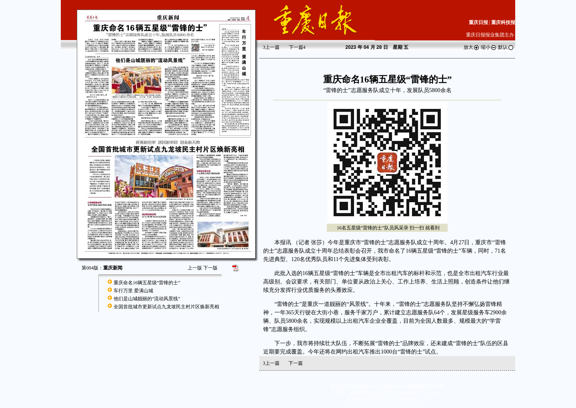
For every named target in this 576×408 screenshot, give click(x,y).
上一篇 (271, 47)
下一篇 (297, 47)
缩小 (489, 47)
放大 (472, 47)
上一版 (195, 268)
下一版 (210, 268)
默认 (506, 47)
